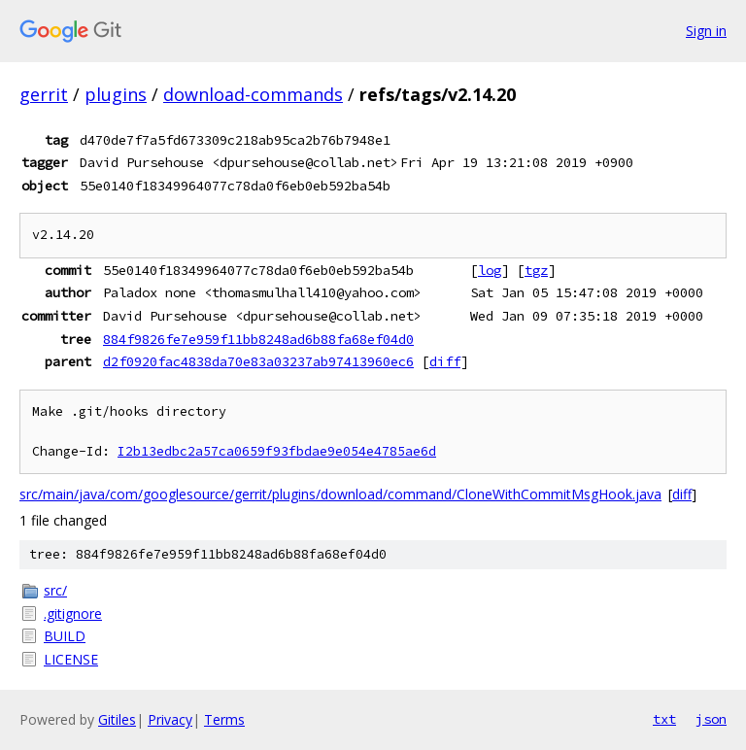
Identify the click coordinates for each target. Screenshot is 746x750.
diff (444, 361)
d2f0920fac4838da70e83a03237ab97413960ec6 (258, 361)
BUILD (64, 636)
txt (664, 719)
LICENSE (71, 659)
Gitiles (117, 719)
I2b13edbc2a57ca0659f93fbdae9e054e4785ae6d (277, 451)
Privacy (170, 719)
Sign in (706, 30)
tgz (536, 270)
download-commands (253, 94)
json (711, 719)
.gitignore (73, 613)
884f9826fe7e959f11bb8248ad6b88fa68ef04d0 (258, 339)
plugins (116, 94)
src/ (55, 590)
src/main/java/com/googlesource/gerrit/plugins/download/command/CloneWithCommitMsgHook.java (340, 494)
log (489, 270)
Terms (224, 719)
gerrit (43, 94)
